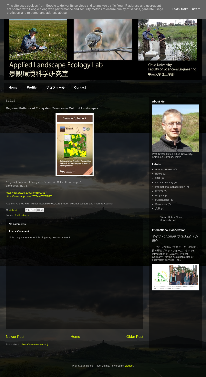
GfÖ (157, 177)
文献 (157, 208)
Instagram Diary (164, 182)
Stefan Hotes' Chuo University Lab (171, 219)
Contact (80, 87)
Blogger (129, 365)
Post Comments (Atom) (35, 344)
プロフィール (55, 87)
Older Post (134, 337)
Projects (159, 195)
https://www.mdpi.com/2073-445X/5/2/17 (29, 196)
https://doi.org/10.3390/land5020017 (26, 192)
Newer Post (15, 337)
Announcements (164, 169)
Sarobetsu (161, 204)
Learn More (180, 9)
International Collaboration (170, 186)
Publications (22, 215)
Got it (196, 9)
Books (158, 173)
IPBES (159, 191)
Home (13, 87)
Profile (31, 87)
